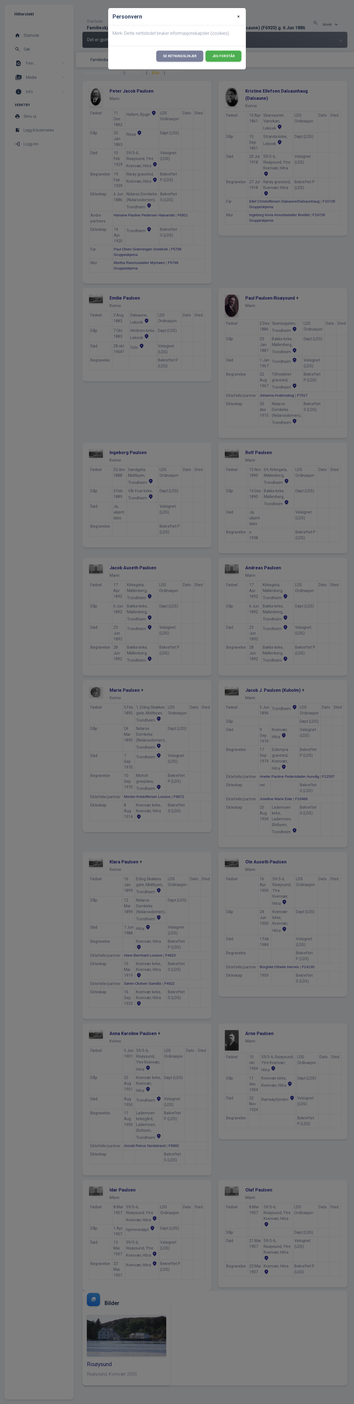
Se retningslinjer (180, 56)
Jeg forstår (223, 56)
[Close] (238, 16)
